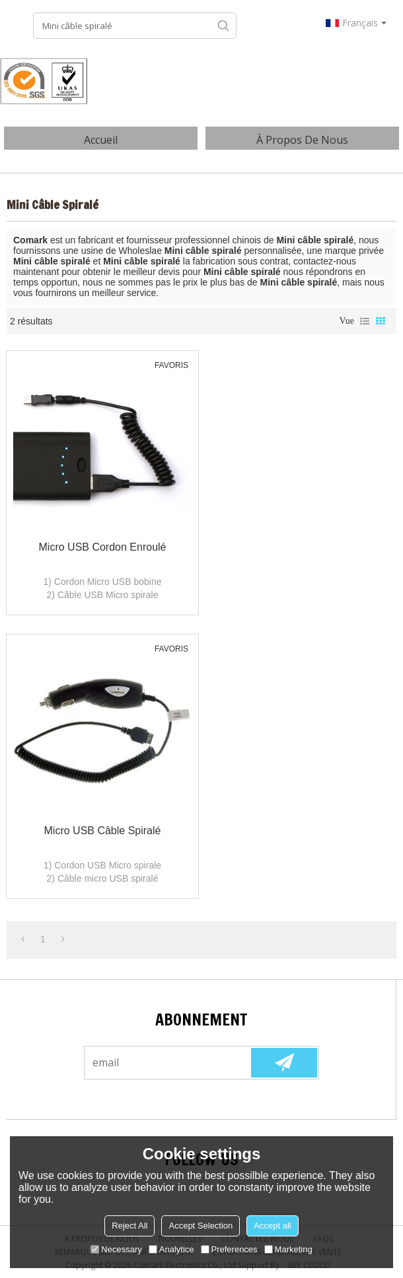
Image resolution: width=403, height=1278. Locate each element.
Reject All (129, 1226)
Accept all (272, 1226)
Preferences (229, 1249)
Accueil (101, 140)
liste (365, 321)
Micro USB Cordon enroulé (102, 547)
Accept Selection (200, 1226)
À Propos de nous (302, 140)
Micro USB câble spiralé (102, 830)
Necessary (116, 1249)
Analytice (171, 1249)
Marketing (288, 1249)
